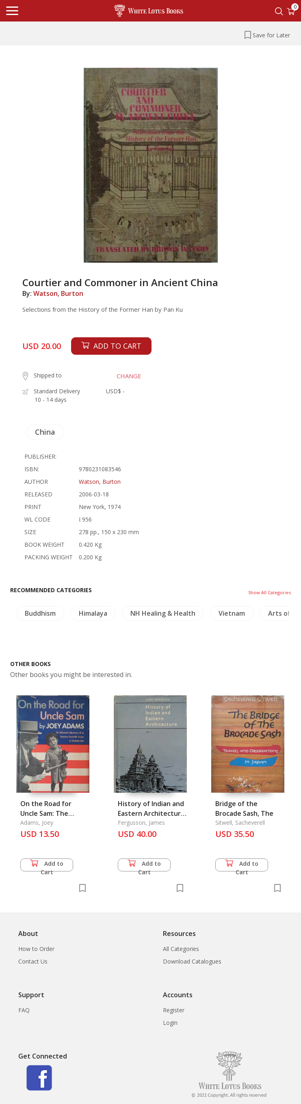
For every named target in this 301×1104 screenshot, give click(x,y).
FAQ (24, 1010)
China (45, 432)
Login (170, 1022)
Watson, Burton (58, 293)
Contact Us (33, 961)
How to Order (36, 949)
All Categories (181, 949)
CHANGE (129, 376)
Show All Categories (269, 592)
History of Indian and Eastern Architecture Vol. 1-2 (151, 813)
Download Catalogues (192, 961)
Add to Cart (46, 865)
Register (173, 1010)
